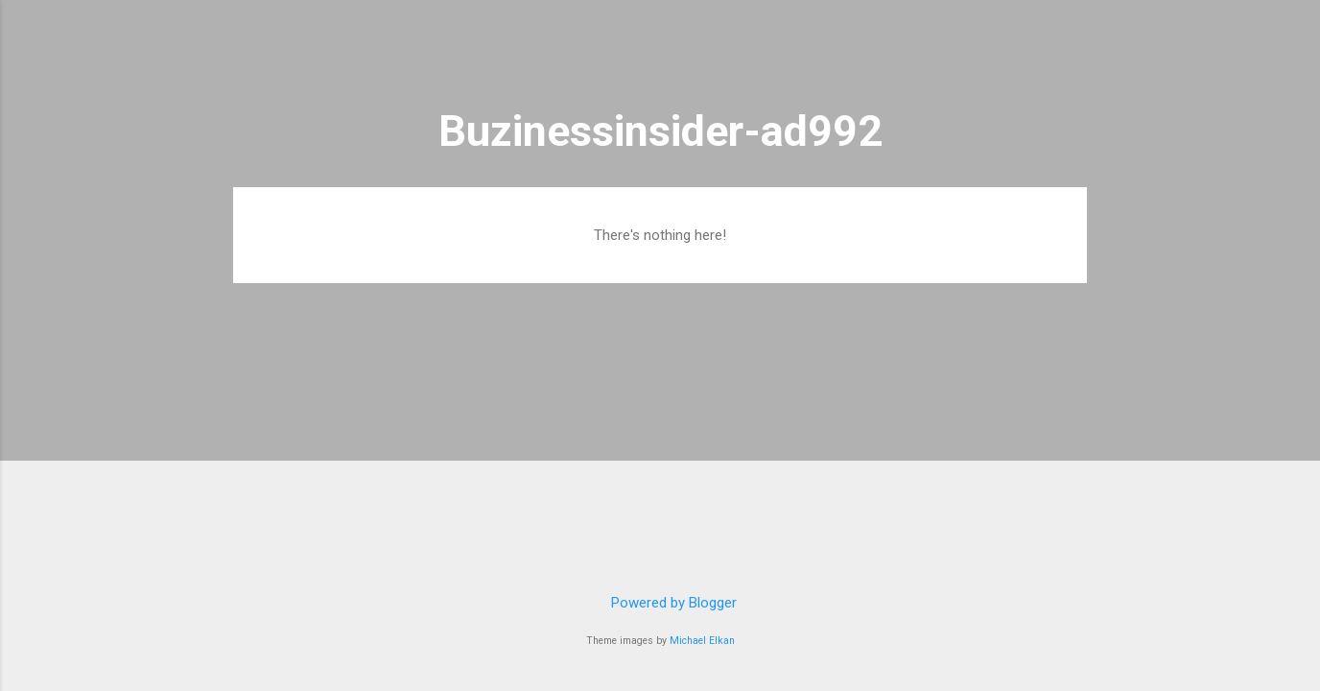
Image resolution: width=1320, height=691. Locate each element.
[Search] (1075, 52)
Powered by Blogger (660, 602)
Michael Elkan (702, 640)
